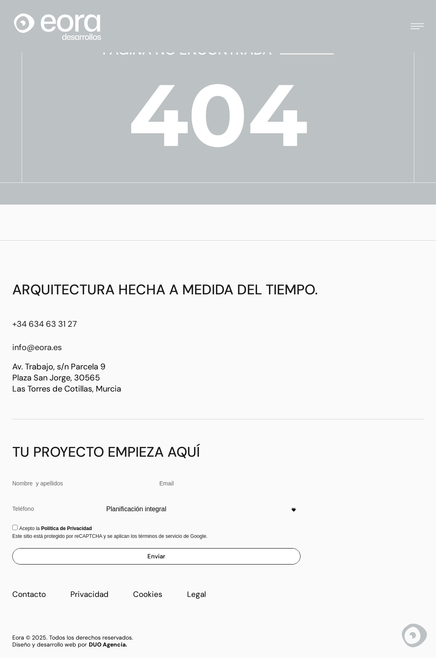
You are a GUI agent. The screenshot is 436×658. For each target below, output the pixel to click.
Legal (196, 594)
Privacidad (89, 594)
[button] (417, 26)
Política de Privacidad (66, 528)
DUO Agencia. (108, 644)
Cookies (148, 594)
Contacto (29, 594)
